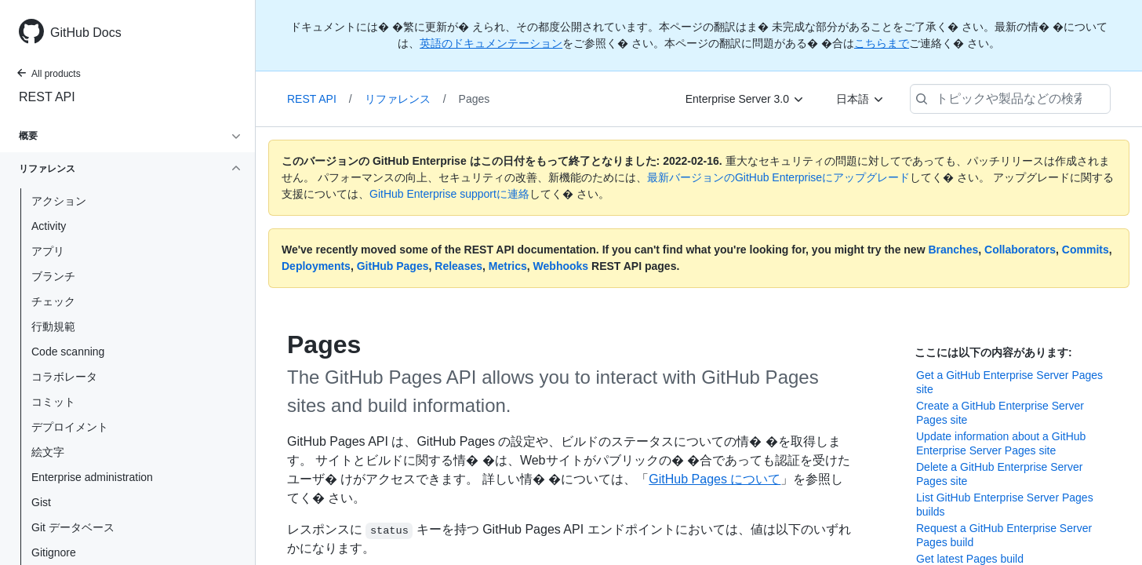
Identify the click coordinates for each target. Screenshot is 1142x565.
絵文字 (47, 452)
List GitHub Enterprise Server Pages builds (1004, 504)
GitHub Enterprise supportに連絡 (449, 194)
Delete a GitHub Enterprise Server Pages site (999, 474)
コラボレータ (64, 376)
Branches (953, 249)
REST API (47, 97)
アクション (58, 201)
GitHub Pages (393, 266)
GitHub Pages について (714, 479)
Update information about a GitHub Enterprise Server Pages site (1001, 443)
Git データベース (73, 527)
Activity (48, 226)
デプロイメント (69, 427)
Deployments (316, 266)
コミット (53, 402)
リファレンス (405, 99)
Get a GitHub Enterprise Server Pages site (1009, 382)
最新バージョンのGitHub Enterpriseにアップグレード (778, 177)
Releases (458, 266)
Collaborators (1020, 249)
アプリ (47, 251)
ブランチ (53, 276)
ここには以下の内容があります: (993, 352)
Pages (474, 99)
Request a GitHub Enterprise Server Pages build (1004, 535)
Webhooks (561, 266)
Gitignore (53, 552)
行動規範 (53, 326)
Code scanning (67, 351)
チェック (53, 301)
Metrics (508, 266)
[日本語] (860, 99)
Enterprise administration (92, 477)
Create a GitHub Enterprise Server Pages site (1000, 412)
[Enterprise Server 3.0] (745, 99)
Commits (1085, 249)
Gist (41, 502)
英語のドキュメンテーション (491, 43)
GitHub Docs (86, 32)
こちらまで (881, 43)
